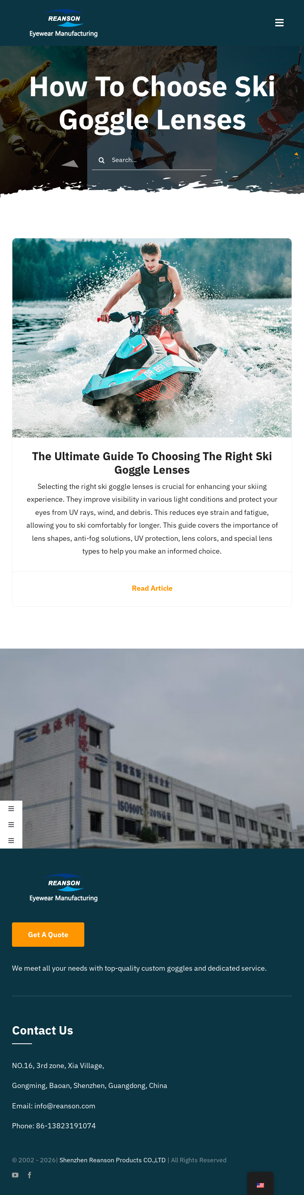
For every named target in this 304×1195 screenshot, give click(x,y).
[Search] (102, 160)
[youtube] (15, 1175)
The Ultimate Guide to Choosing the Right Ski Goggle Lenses (152, 463)
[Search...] (152, 160)
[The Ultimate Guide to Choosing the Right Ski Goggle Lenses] (152, 244)
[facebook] (29, 1175)
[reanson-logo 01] (62, 11)
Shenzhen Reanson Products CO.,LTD (113, 1160)
